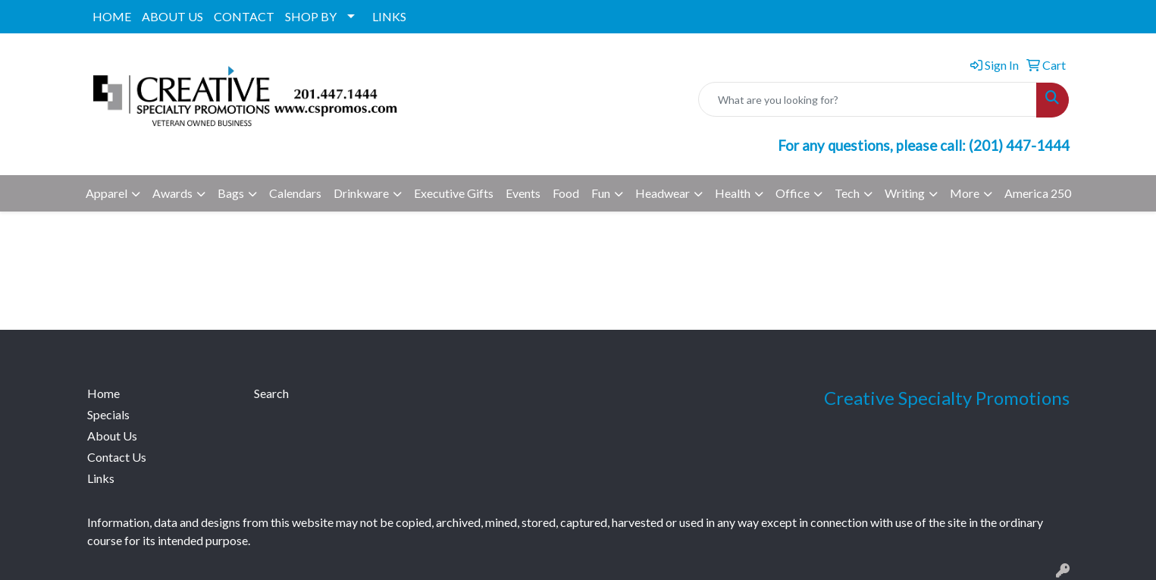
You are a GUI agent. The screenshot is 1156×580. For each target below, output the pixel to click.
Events (523, 193)
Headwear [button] (662, 193)
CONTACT (244, 16)
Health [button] (732, 193)
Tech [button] (847, 193)
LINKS (389, 16)
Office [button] (792, 193)
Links (100, 478)
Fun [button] (600, 193)
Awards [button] (172, 193)
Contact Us (116, 457)
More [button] (964, 193)
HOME (111, 16)
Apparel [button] (106, 193)
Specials (108, 414)
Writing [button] (905, 193)
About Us (112, 435)
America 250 (1037, 193)
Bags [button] (231, 193)
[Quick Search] (867, 99)
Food (566, 193)
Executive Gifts (453, 193)
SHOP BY (311, 16)
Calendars (295, 193)
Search (271, 393)
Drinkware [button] (361, 193)
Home (103, 393)
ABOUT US (172, 16)
